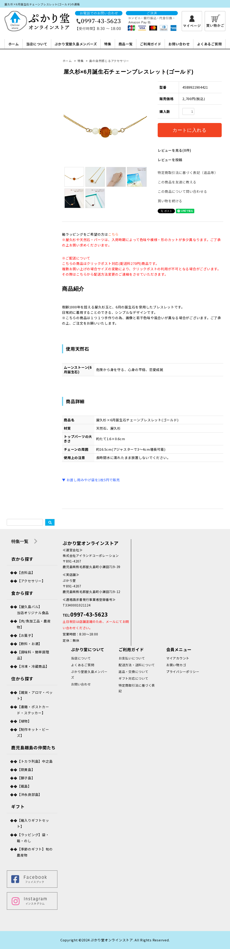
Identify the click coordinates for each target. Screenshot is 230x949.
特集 (107, 44)
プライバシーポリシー (182, 671)
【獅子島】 (26, 777)
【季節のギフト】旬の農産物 (35, 852)
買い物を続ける (170, 200)
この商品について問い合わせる (182, 191)
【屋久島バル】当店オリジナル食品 (33, 609)
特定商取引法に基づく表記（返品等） (188, 172)
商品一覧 (126, 44)
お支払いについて (132, 658)
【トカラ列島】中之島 (35, 761)
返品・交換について (133, 671)
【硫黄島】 (26, 769)
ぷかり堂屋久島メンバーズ (76, 44)
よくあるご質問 (209, 44)
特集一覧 (24, 541)
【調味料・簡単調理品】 (33, 655)
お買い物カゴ (176, 665)
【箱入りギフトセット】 (33, 823)
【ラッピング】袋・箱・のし (33, 837)
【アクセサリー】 (31, 580)
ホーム (13, 44)
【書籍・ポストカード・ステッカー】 (33, 709)
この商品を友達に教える (177, 182)
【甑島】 (24, 786)
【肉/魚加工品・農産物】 (34, 624)
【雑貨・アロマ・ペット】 (35, 695)
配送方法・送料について (137, 665)
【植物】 (24, 721)
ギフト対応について (133, 678)
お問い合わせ (179, 44)
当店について (36, 44)
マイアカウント (177, 658)
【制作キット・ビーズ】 (33, 732)
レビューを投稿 (170, 159)
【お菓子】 (26, 635)
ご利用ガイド (150, 44)
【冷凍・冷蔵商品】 (33, 666)
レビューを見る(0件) (174, 150)
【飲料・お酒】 (29, 643)
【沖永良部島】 (29, 794)
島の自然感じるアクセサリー (109, 61)
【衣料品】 (26, 572)
